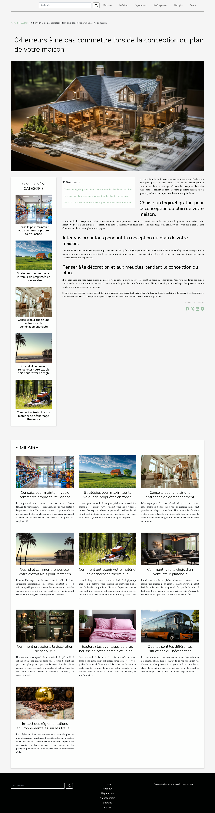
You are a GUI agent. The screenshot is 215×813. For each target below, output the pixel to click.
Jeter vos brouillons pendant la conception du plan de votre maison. (96, 196)
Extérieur (107, 5)
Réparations (140, 5)
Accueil (14, 23)
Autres (193, 5)
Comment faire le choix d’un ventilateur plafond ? (170, 572)
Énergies (178, 5)
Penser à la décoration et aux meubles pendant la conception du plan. (97, 203)
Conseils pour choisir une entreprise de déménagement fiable (33, 323)
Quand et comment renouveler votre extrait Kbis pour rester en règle (34, 369)
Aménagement (160, 5)
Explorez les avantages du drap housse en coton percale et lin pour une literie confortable (107, 651)
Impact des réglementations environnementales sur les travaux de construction (45, 728)
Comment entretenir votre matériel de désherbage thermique (33, 416)
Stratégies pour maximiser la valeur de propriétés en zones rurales (33, 276)
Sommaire (73, 182)
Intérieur (123, 5)
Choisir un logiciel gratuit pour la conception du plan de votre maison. (98, 190)
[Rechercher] (65, 5)
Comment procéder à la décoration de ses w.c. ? (45, 648)
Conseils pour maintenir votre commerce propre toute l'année (33, 230)
